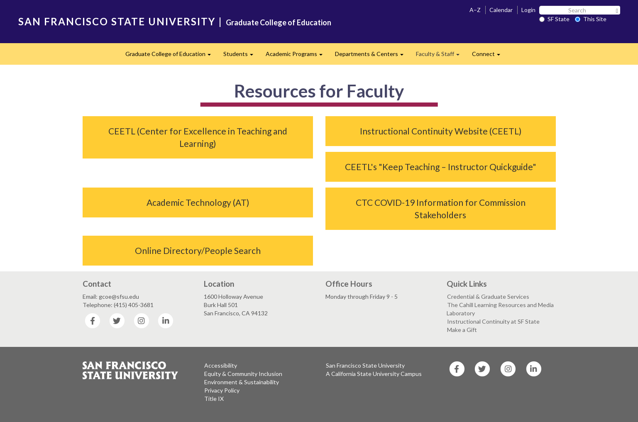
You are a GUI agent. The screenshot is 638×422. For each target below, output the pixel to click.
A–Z (475, 9)
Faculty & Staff (441, 56)
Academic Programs (297, 56)
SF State (554, 18)
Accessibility (220, 365)
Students (241, 56)
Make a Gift (462, 329)
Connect (489, 56)
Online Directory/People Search (198, 250)
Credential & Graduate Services (488, 296)
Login (528, 9)
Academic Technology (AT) (198, 202)
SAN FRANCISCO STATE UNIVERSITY (116, 21)
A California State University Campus (374, 373)
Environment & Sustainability (241, 381)
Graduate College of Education (278, 22)
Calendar (501, 9)
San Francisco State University (365, 365)
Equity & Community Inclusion (243, 373)
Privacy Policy (222, 390)
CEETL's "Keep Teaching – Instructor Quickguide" (440, 166)
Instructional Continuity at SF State (493, 321)
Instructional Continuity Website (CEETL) (440, 131)
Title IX (214, 398)
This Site (590, 18)
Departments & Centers (372, 56)
